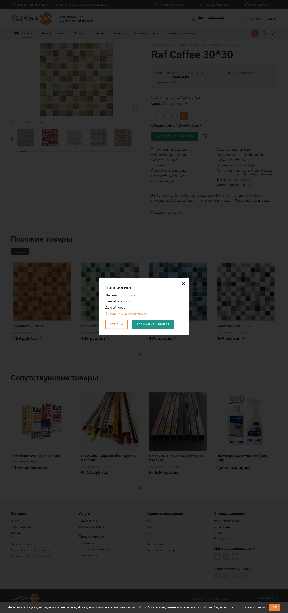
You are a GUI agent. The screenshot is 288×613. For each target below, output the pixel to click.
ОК (275, 607)
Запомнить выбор (154, 324)
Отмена (116, 324)
